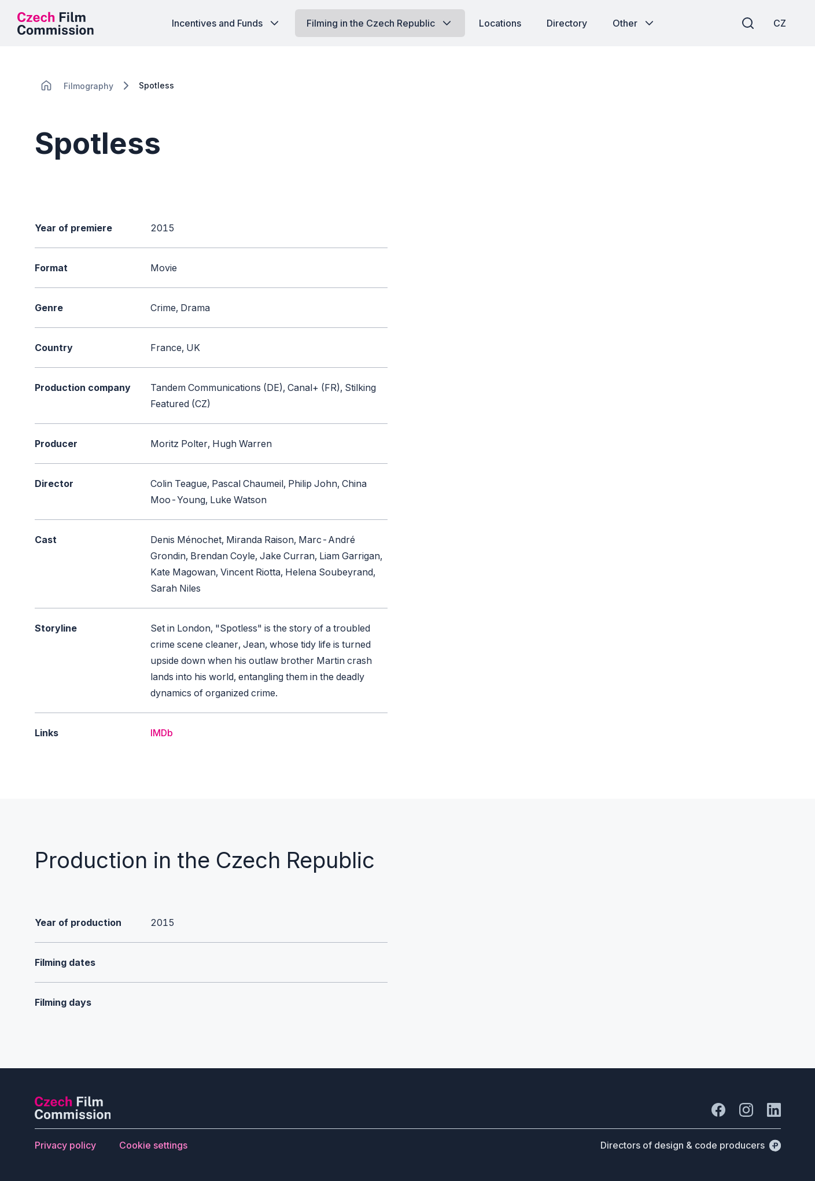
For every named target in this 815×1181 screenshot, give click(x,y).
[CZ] (780, 23)
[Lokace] (88, 86)
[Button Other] (634, 23)
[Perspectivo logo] (73, 1115)
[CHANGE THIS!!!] (46, 85)
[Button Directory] (567, 23)
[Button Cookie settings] (153, 1145)
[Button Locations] (500, 23)
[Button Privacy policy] (65, 1145)
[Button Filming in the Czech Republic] (380, 23)
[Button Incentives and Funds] (226, 23)
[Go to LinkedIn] (774, 1110)
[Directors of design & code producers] (690, 1145)
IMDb (161, 733)
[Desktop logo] (55, 23)
